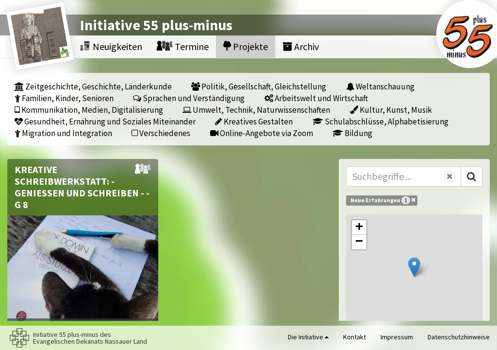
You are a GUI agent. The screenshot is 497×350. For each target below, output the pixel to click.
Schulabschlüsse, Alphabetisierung (380, 121)
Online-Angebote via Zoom (261, 133)
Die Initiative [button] (308, 336)
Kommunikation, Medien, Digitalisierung (89, 110)
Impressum (397, 336)
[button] (414, 267)
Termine (183, 46)
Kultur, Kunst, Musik (391, 110)
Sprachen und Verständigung (189, 98)
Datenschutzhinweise (459, 336)
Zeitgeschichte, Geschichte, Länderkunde (93, 86)
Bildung (352, 133)
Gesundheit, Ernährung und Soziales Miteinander (105, 121)
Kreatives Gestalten (254, 121)
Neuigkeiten (111, 46)
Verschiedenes (161, 133)
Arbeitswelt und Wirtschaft (316, 98)
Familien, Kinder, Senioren (64, 98)
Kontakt (354, 336)
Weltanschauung (380, 86)
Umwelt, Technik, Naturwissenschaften (256, 110)
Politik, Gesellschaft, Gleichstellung (258, 86)
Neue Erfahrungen (382, 200)
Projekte (245, 46)
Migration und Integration (63, 133)
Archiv (300, 46)
